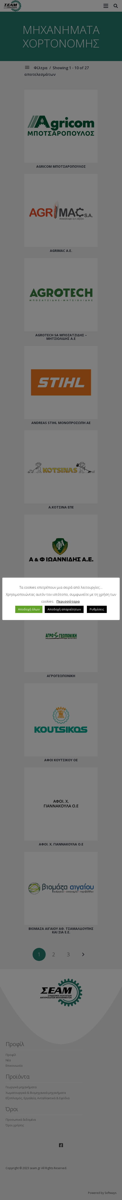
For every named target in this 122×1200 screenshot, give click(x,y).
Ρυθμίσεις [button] (97, 609)
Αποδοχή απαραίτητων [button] (64, 609)
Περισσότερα (68, 601)
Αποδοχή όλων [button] (29, 609)
